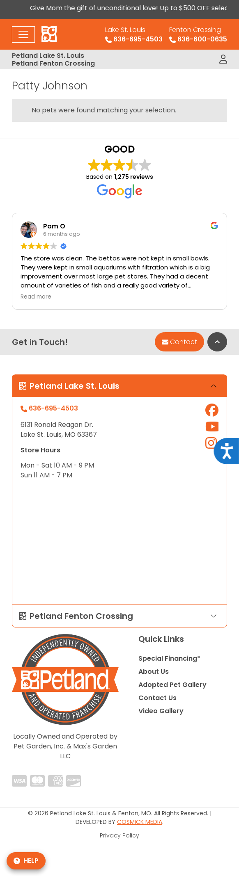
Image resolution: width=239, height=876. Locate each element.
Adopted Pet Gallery (172, 684)
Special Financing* (169, 658)
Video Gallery (161, 711)
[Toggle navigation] (23, 34)
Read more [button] (36, 297)
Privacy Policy (119, 835)
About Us (153, 671)
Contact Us (157, 698)
